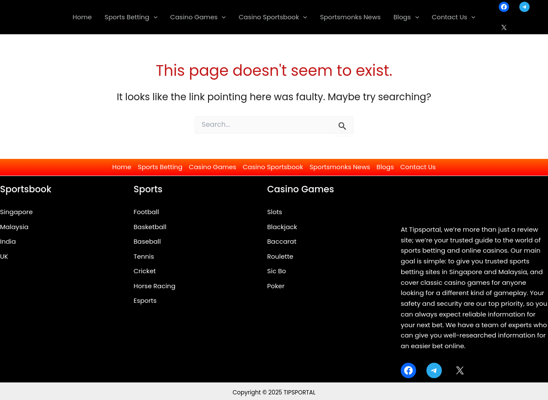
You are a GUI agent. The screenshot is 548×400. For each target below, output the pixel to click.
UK (4, 256)
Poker (276, 286)
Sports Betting (160, 166)
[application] (153, 17)
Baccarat (282, 241)
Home (121, 166)
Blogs (385, 166)
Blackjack (282, 226)
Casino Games (212, 166)
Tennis (144, 256)
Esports (145, 301)
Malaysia (14, 226)
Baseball (147, 241)
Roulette (280, 256)
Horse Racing (155, 286)
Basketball (150, 226)
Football (146, 211)
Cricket (145, 271)
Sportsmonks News (340, 166)
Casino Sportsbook (273, 166)
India (8, 241)
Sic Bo (276, 271)
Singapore (16, 211)
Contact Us (418, 166)
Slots (274, 211)
